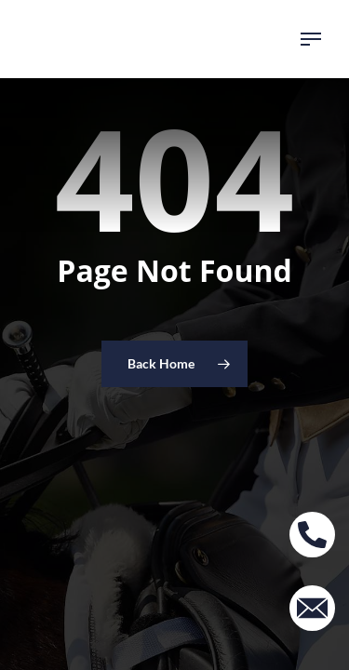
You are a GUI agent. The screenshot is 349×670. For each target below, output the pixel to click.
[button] (311, 39)
